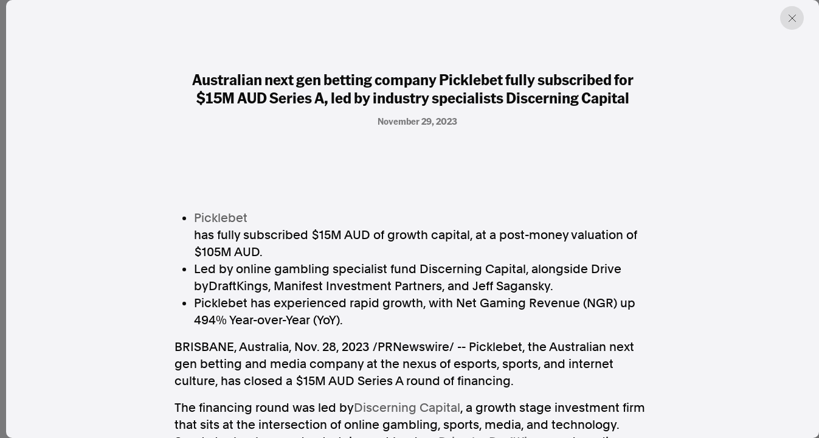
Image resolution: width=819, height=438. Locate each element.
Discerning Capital (407, 407)
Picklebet (220, 217)
